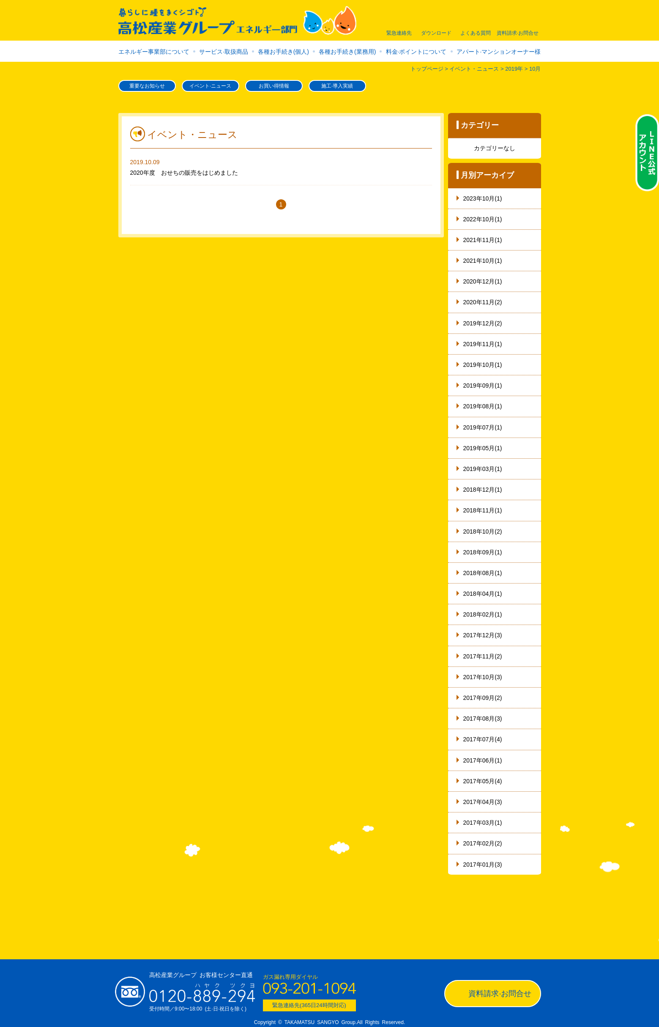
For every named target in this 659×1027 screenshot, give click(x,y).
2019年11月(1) (482, 344)
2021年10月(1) (482, 260)
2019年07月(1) (482, 427)
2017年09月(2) (482, 697)
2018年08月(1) (482, 573)
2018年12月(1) (482, 489)
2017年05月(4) (482, 781)
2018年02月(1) (482, 614)
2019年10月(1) (482, 364)
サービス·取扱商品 (223, 51)
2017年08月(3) (482, 718)
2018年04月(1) (482, 593)
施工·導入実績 (337, 86)
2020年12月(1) (482, 281)
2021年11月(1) (482, 240)
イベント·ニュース (210, 86)
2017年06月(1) (482, 760)
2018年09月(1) (482, 552)
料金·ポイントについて (416, 51)
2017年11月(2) (482, 656)
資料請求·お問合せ (499, 993)
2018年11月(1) (482, 510)
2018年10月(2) (482, 531)
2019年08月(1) (482, 406)
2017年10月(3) (482, 677)
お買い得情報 (274, 86)
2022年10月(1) (482, 219)
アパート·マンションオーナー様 (499, 51)
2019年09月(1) (482, 385)
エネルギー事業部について (153, 51)
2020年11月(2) (482, 302)
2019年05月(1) (482, 448)
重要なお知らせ (147, 86)
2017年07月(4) (482, 739)
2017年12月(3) (482, 635)
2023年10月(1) (482, 198)
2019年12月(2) (482, 323)
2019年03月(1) (482, 468)
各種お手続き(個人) (283, 51)
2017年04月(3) (482, 801)
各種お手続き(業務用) (347, 51)
